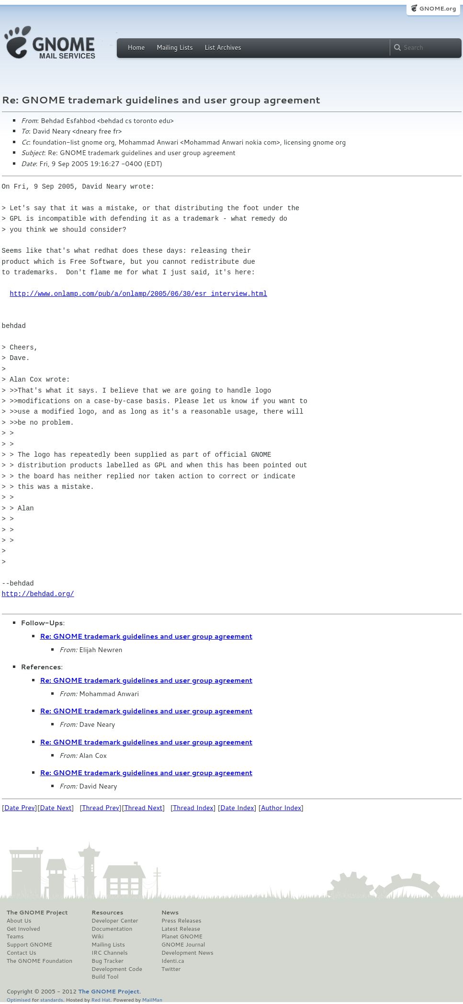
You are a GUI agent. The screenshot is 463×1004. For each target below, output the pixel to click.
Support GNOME (30, 944)
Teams (15, 936)
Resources (107, 912)
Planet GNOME (182, 936)
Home (136, 47)
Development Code (116, 969)
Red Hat (100, 999)
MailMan (152, 999)
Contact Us (21, 953)
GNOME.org (437, 8)
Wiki (97, 936)
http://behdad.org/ (38, 593)
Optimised (19, 999)
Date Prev (19, 807)
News (170, 912)
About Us (19, 921)
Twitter (171, 969)
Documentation (111, 929)
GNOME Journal (183, 944)
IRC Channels (109, 953)
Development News (187, 953)
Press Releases (181, 921)
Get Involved (23, 929)
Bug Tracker (107, 961)
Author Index (281, 807)
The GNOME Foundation (40, 961)
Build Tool (104, 977)
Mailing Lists (175, 47)
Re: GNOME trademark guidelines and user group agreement (146, 636)
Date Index (237, 807)
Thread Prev (100, 807)
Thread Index (193, 807)
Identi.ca (172, 961)
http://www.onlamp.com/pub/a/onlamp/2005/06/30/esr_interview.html (138, 293)
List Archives (222, 47)
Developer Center (114, 921)
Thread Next (143, 807)
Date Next (55, 807)
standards (51, 999)
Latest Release (180, 929)
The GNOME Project (37, 912)
